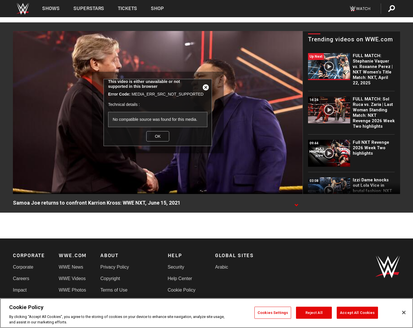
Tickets (127, 8)
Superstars (88, 8)
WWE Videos (72, 278)
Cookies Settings (273, 312)
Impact (20, 290)
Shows (51, 8)
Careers (21, 278)
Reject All (314, 312)
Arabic (221, 267)
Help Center (180, 278)
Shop (157, 8)
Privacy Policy (114, 267)
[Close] (404, 312)
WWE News (71, 267)
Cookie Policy (182, 290)
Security (176, 267)
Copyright (110, 278)
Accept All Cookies (357, 312)
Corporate (23, 267)
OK (158, 136)
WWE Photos (72, 290)
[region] (206, 313)
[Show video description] (296, 203)
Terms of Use (113, 290)
